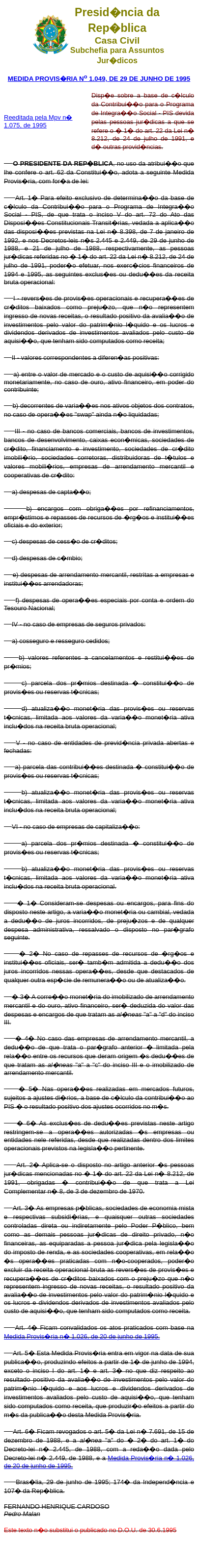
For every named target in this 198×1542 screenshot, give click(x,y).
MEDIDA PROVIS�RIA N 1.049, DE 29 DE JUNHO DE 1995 (99, 78)
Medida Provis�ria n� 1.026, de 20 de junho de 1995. (82, 1336)
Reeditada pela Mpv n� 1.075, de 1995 (38, 121)
